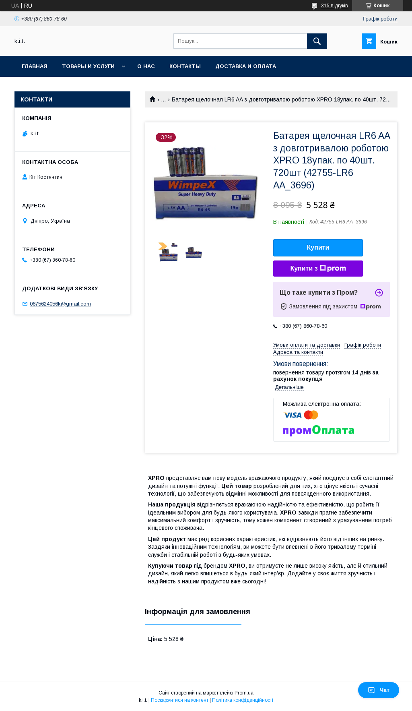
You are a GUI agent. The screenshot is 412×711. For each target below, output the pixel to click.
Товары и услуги (88, 66)
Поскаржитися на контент (179, 700)
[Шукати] (317, 41)
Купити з (318, 268)
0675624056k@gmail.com (60, 304)
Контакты (185, 66)
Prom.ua (244, 693)
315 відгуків (334, 5)
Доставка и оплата (245, 66)
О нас (146, 66)
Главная (34, 66)
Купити (318, 247)
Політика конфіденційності (242, 700)
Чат (378, 690)
